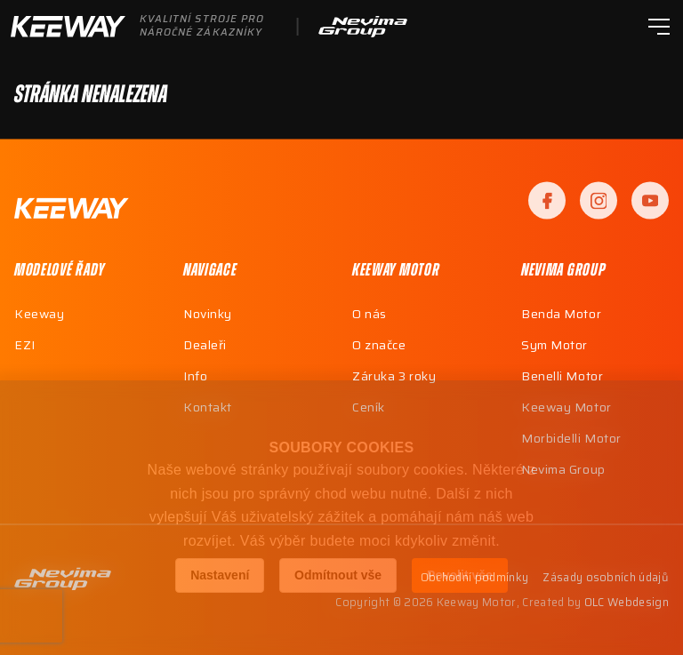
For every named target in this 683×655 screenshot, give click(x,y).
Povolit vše (460, 575)
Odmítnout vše (338, 575)
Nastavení (219, 575)
